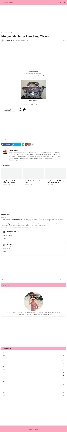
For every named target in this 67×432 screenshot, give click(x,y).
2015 (33, 381)
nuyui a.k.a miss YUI (13, 231)
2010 (33, 395)
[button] (2, 2)
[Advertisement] (33, 18)
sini (47, 75)
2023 (33, 358)
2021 (33, 364)
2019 (33, 370)
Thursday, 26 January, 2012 (12, 233)
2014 (33, 384)
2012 (33, 390)
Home (2, 33)
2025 (33, 352)
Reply (4, 238)
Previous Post (5, 280)
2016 (33, 378)
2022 (33, 361)
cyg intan (40, 102)
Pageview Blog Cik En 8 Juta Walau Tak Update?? (11, 181)
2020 (33, 367)
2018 (33, 372)
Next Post (62, 280)
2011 (33, 393)
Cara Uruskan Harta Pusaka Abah (33, 181)
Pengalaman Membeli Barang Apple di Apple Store (55, 181)
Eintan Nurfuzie (10, 33)
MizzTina (9, 244)
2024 (33, 355)
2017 (33, 375)
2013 (33, 387)
